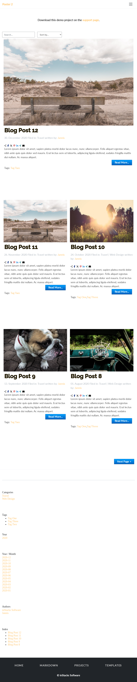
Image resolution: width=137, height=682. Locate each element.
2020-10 (6, 563)
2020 (4, 537)
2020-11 (6, 560)
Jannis (61, 137)
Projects (81, 665)
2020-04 (6, 581)
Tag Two (15, 167)
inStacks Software (11, 610)
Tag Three (92, 296)
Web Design (116, 255)
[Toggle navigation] (131, 4)
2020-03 (6, 584)
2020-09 (6, 566)
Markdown (49, 665)
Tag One (82, 296)
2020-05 (6, 578)
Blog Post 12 (21, 130)
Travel (40, 137)
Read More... (122, 162)
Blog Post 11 (21, 248)
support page (91, 20)
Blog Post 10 (88, 248)
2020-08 (6, 569)
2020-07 (6, 572)
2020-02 (6, 587)
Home (19, 665)
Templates (113, 665)
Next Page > (124, 461)
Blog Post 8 (87, 377)
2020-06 (6, 575)
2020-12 (6, 557)
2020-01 (6, 590)
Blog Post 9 (20, 377)
